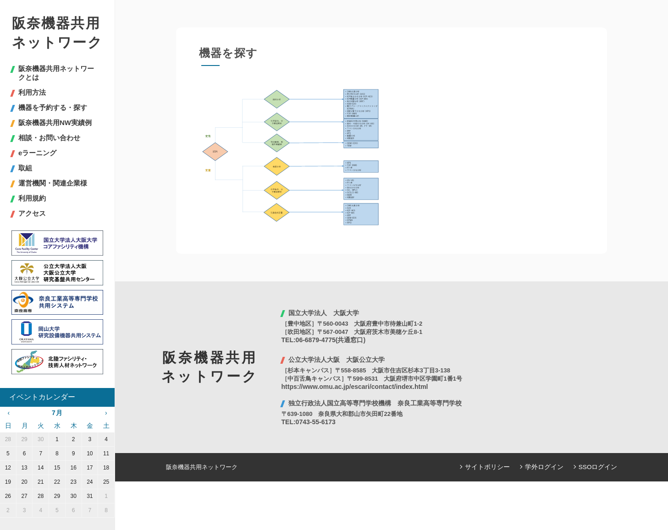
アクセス (32, 213)
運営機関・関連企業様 (52, 183)
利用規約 (32, 198)
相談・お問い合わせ (49, 138)
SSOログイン (599, 467)
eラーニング (37, 153)
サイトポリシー (494, 467)
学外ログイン (548, 467)
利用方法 (32, 92)
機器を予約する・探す (52, 107)
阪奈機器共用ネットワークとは (56, 73)
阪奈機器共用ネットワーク (57, 33)
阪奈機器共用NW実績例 (55, 122)
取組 (25, 168)
